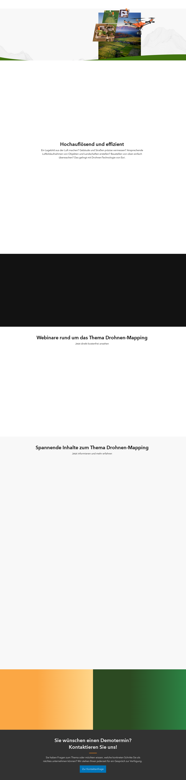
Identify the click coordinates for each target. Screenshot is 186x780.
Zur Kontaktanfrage (93, 769)
